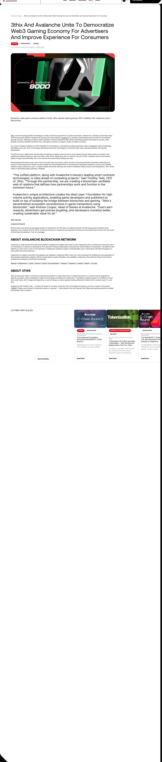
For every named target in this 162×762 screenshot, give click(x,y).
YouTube (94, 259)
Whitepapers (22, 259)
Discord (38, 259)
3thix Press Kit (16, 216)
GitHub (44, 259)
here (42, 228)
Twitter (31, 259)
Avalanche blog (16, 12)
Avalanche (65, 134)
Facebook (72, 259)
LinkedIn (80, 259)
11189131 (14, 284)
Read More (120, 355)
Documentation (53, 259)
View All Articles (45, 355)
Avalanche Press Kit (18, 220)
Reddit (86, 259)
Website (14, 259)
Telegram (63, 259)
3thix (12, 132)
